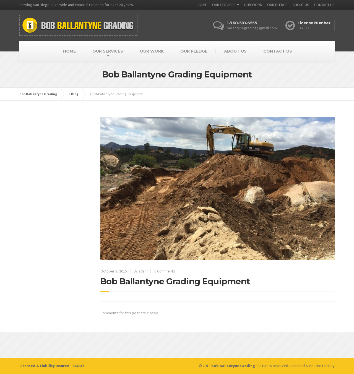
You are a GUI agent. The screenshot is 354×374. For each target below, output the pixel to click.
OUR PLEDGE (277, 4)
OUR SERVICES (224, 4)
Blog (74, 94)
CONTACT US (324, 4)
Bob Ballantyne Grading (38, 94)
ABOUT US (301, 4)
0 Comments (164, 271)
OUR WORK (253, 4)
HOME (202, 4)
